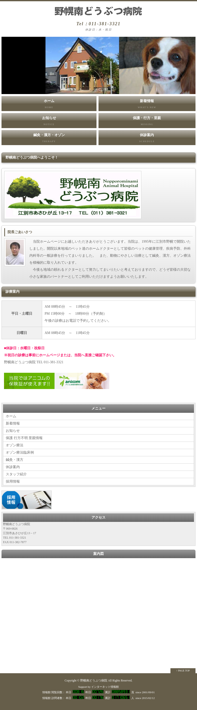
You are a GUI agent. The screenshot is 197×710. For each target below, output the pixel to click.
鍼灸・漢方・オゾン (49, 139)
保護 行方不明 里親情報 (24, 438)
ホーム (49, 105)
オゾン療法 (14, 445)
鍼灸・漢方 (14, 460)
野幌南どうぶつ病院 (93, 680)
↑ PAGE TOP (183, 670)
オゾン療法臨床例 (20, 452)
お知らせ (49, 122)
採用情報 (13, 481)
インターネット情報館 (105, 686)
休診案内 (146, 139)
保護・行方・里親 (146, 122)
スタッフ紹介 (16, 474)
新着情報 (146, 105)
